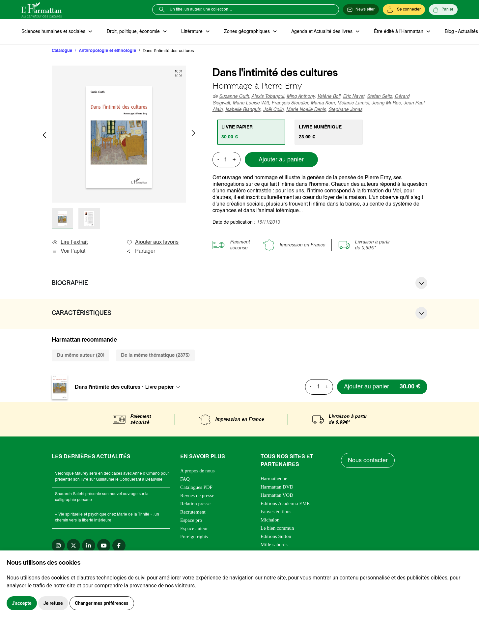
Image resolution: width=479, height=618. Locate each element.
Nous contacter (368, 460)
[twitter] (73, 545)
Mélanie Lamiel (353, 103)
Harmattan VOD (277, 495)
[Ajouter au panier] (382, 386)
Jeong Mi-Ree (386, 103)
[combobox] (164, 386)
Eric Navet (353, 96)
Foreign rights (194, 536)
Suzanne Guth (234, 96)
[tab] (251, 132)
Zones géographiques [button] (247, 31)
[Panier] (443, 9)
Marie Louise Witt (251, 103)
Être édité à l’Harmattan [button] (399, 31)
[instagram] (58, 545)
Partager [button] (140, 251)
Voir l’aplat (68, 251)
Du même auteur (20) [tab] (80, 355)
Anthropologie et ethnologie (107, 51)
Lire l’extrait (70, 242)
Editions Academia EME (285, 503)
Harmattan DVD (277, 487)
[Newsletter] (361, 9)
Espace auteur (194, 528)
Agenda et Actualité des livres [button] (322, 31)
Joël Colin (273, 109)
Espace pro (191, 520)
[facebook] (119, 545)
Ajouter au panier (281, 160)
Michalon (270, 519)
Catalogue (62, 51)
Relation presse (195, 503)
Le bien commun (277, 528)
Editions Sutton (276, 536)
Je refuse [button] (53, 603)
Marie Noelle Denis (306, 109)
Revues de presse (197, 495)
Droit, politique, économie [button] (134, 31)
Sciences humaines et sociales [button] (54, 31)
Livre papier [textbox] (159, 386)
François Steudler (289, 103)
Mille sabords (274, 544)
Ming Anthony (301, 96)
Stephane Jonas (345, 109)
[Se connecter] (404, 9)
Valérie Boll (328, 96)
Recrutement (193, 512)
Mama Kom (323, 103)
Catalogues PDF (196, 487)
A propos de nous (197, 470)
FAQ (185, 479)
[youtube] (103, 545)
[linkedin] (88, 545)
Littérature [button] (192, 31)
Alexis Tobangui (267, 96)
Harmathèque (274, 478)
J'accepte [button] (22, 603)
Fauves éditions (276, 511)
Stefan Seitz (379, 96)
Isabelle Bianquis (243, 109)
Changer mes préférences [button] (101, 603)
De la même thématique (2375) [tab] (155, 355)
